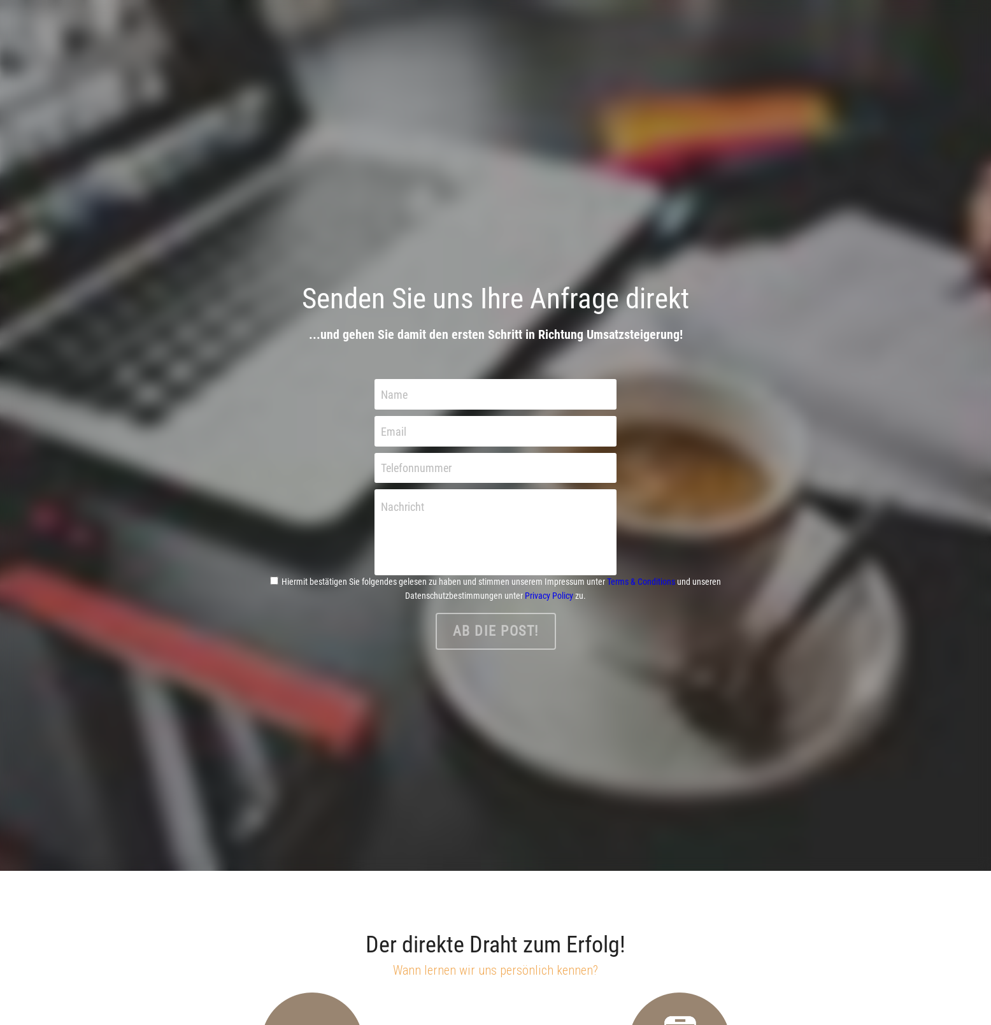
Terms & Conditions (641, 582)
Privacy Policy (549, 596)
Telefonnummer (416, 468)
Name (394, 394)
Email (393, 431)
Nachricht (402, 506)
